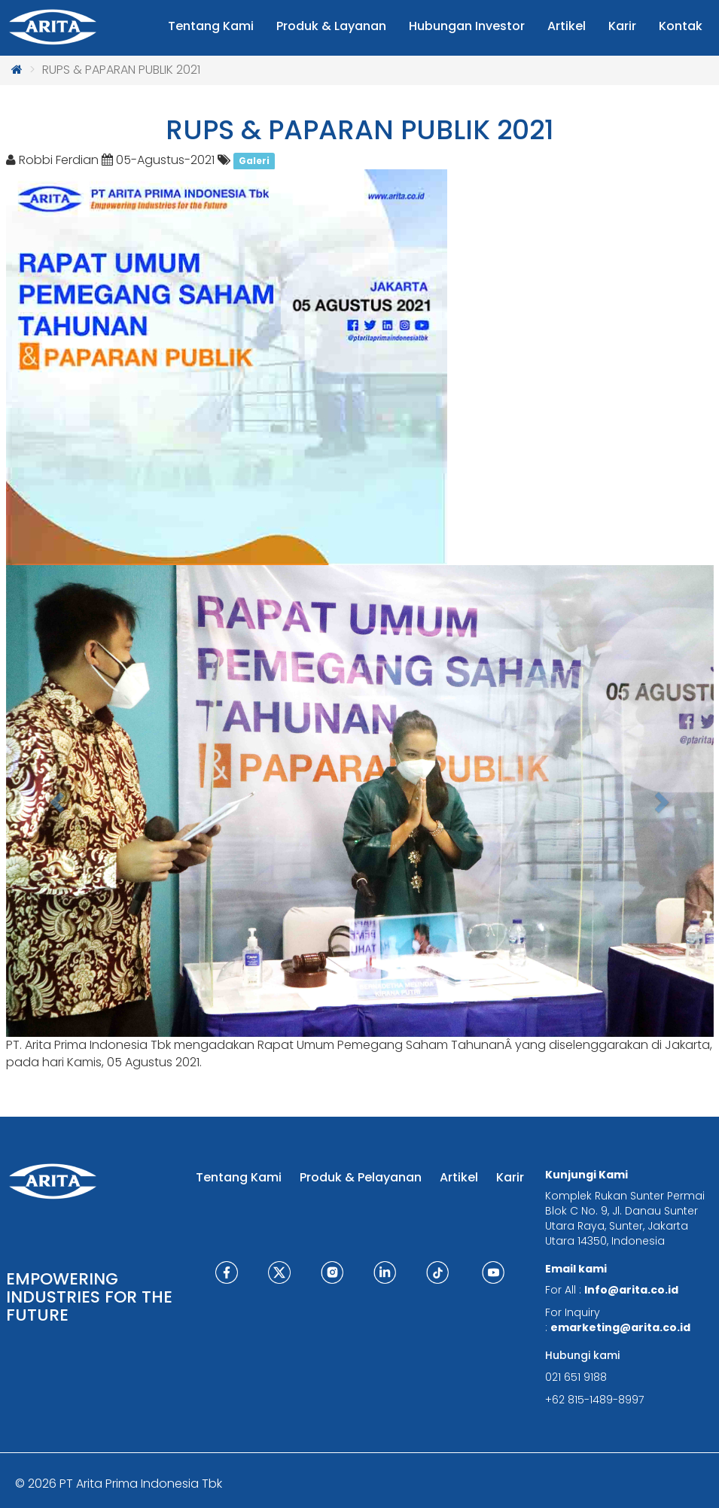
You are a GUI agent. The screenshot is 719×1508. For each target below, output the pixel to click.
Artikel (459, 1177)
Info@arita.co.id (631, 1289)
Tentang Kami (239, 1177)
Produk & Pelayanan (361, 1177)
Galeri (254, 160)
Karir (510, 1177)
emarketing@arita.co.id (620, 1327)
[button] (59, 801)
